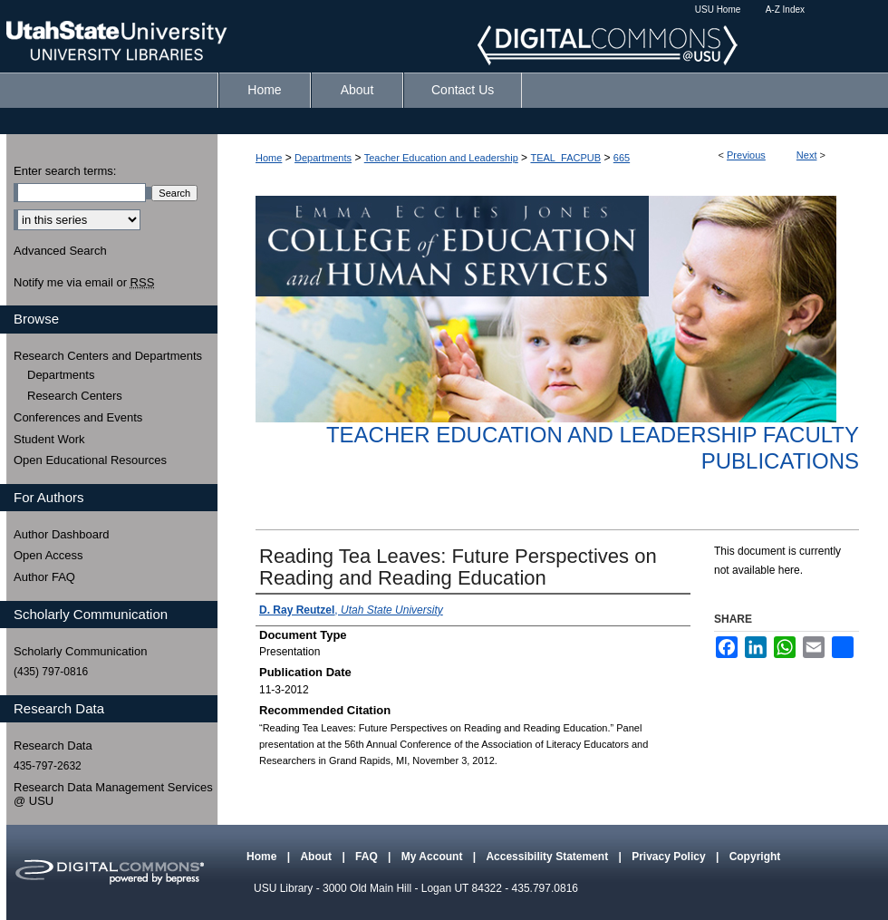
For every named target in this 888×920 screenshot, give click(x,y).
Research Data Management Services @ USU (113, 794)
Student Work (49, 439)
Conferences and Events (78, 417)
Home (269, 157)
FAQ (368, 856)
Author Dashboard (62, 534)
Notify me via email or (84, 283)
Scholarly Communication (80, 651)
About (317, 856)
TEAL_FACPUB (565, 157)
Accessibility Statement (548, 856)
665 (621, 157)
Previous (746, 155)
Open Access (48, 555)
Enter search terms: (65, 171)
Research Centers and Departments (108, 356)
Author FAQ (44, 577)
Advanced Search (60, 250)
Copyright (755, 856)
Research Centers (74, 395)
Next (806, 155)
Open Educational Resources (90, 460)
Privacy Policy (670, 856)
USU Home (718, 10)
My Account (433, 856)
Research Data (53, 745)
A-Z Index (785, 10)
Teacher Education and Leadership (441, 157)
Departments (323, 157)
